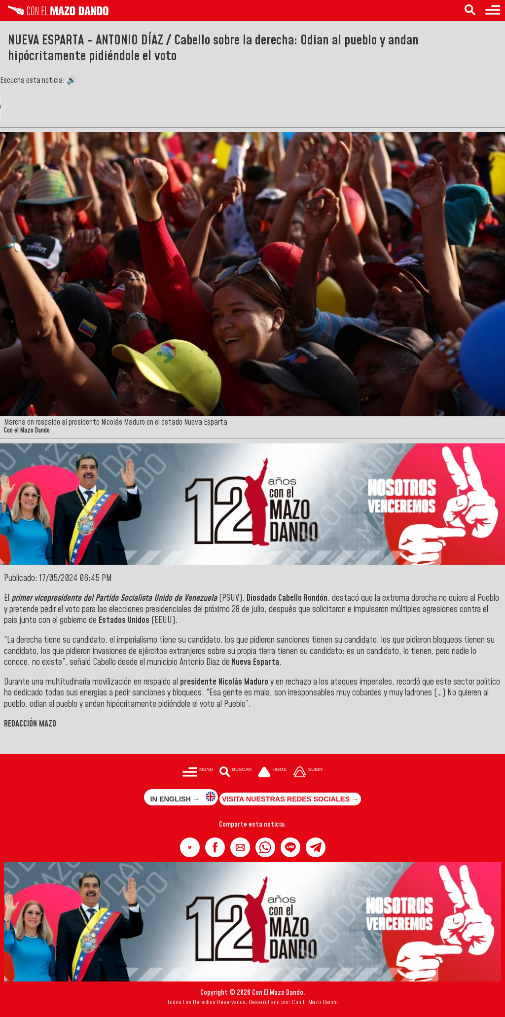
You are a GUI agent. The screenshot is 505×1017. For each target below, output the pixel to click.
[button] (190, 847)
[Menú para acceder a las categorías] (492, 10)
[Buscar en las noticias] (470, 10)
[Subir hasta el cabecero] (307, 773)
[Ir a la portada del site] (272, 773)
